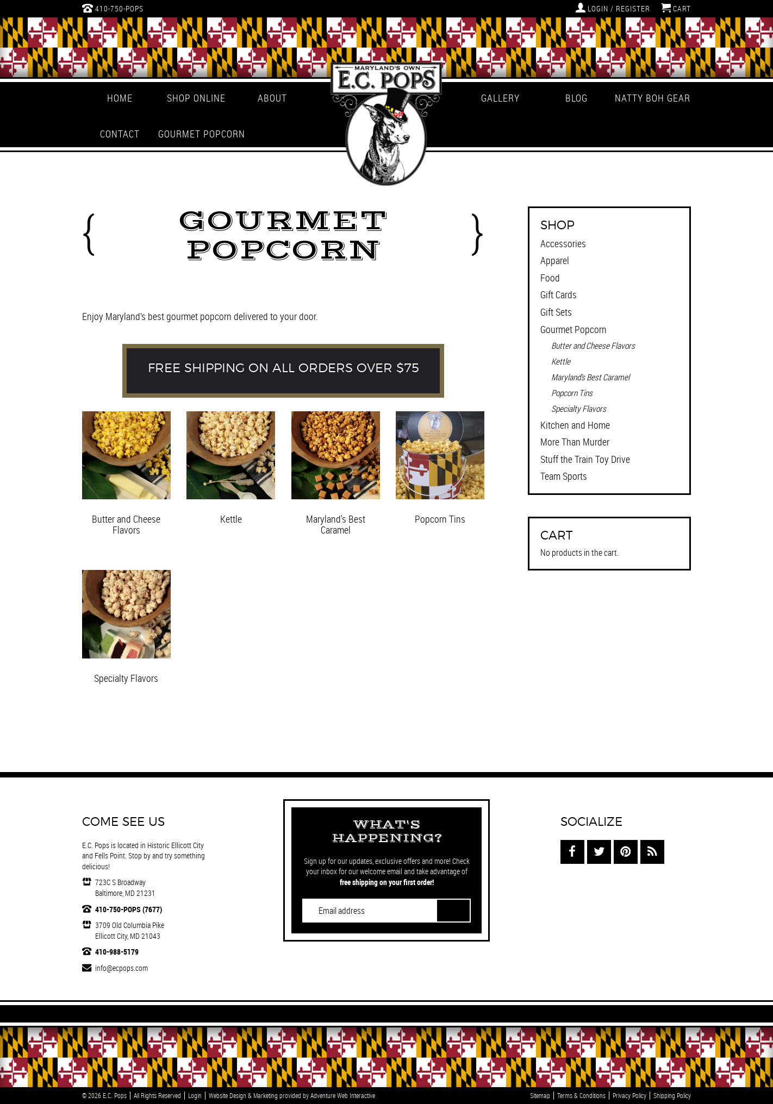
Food (550, 277)
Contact (120, 133)
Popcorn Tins (572, 393)
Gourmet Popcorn (196, 133)
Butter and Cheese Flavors (593, 346)
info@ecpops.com (121, 968)
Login (195, 1095)
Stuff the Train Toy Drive (585, 459)
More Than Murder (574, 441)
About (272, 97)
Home (120, 97)
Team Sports (563, 475)
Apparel (554, 260)
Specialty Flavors (578, 409)
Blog (576, 97)
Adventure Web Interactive (342, 1095)
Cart (676, 8)
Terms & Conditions (581, 1095)
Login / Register (613, 8)
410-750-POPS (113, 8)
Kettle (560, 361)
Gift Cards (558, 294)
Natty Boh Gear (652, 97)
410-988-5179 (117, 951)
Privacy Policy (629, 1095)
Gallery (500, 97)
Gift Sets (556, 311)
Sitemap (540, 1095)
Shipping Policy (672, 1095)
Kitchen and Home (575, 424)
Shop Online (196, 97)
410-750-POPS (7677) (128, 909)
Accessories (563, 243)
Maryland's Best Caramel (590, 377)
